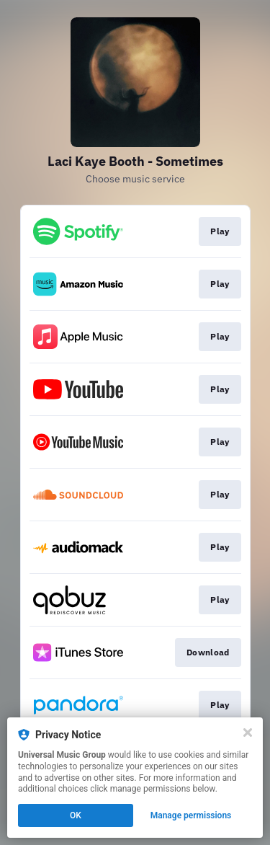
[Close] (247, 732)
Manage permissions (191, 815)
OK (75, 815)
